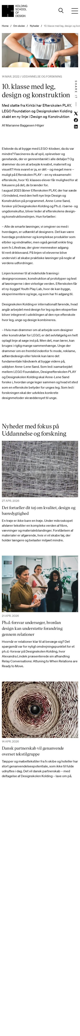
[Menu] (75, 11)
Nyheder (34, 26)
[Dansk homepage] (14, 11)
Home (5, 26)
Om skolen (19, 26)
